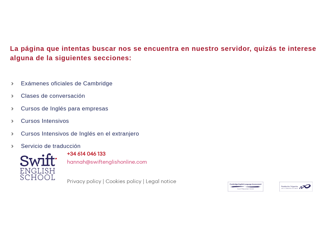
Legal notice (161, 181)
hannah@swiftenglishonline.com (107, 162)
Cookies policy (123, 181)
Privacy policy (84, 181)
